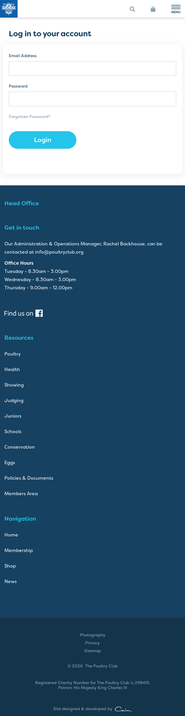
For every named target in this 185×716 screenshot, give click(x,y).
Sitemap (92, 650)
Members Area (21, 494)
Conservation (19, 447)
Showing (14, 385)
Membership (18, 550)
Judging (13, 400)
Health (12, 369)
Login (42, 140)
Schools (12, 431)
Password (18, 86)
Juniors (12, 416)
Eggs (9, 462)
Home (11, 535)
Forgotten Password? (29, 116)
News (10, 581)
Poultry (12, 354)
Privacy (92, 642)
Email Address (23, 55)
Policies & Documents (28, 478)
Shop (10, 566)
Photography (92, 635)
